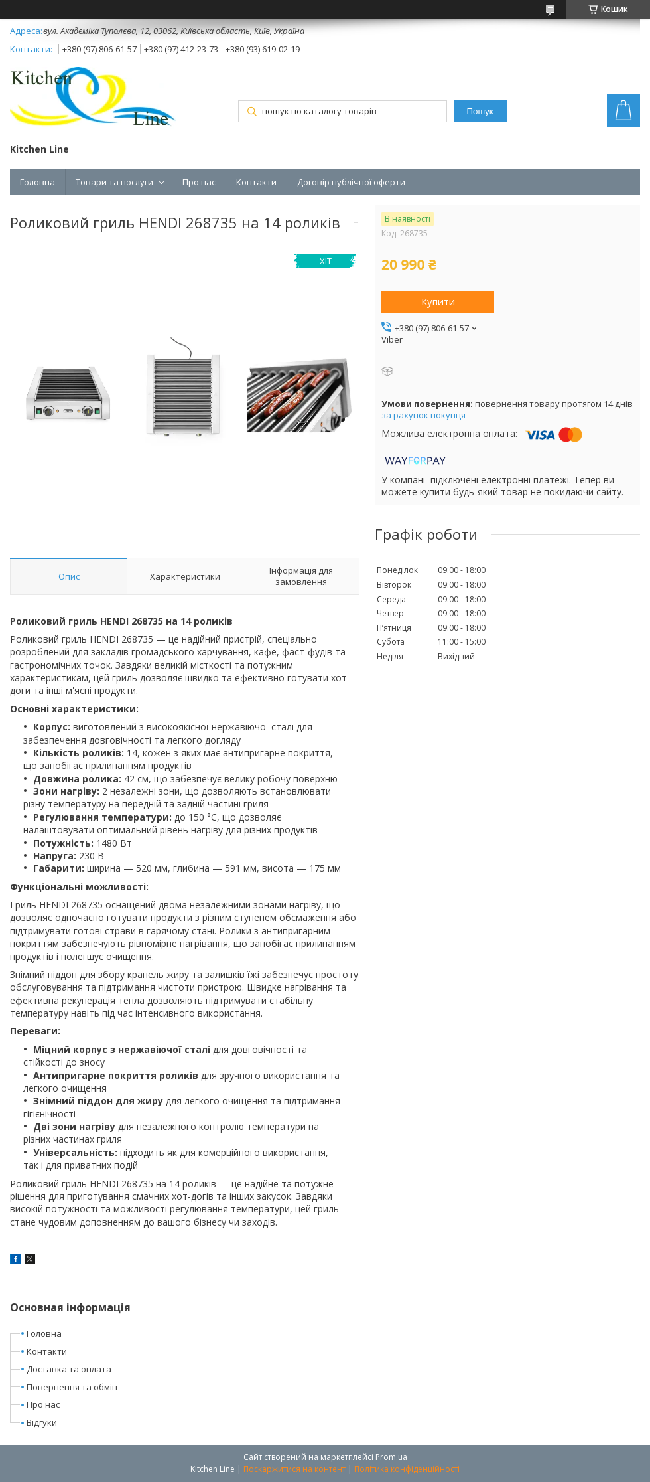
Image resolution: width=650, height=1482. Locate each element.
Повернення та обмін (72, 1387)
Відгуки (42, 1422)
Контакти (256, 182)
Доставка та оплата (69, 1369)
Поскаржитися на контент (294, 1469)
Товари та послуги (114, 182)
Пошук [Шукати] (479, 111)
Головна (37, 182)
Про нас (199, 182)
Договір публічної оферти (351, 182)
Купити (438, 301)
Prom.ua (391, 1457)
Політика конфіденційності (407, 1469)
